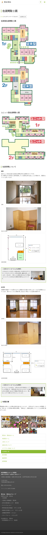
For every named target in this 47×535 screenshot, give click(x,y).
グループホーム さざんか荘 (9, 515)
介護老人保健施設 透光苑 (9, 500)
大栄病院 (4, 498)
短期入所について (7, 445)
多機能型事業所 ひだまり (9, 512)
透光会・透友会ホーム (8, 435)
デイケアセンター (7, 505)
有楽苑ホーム (5, 438)
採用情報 (4, 461)
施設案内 (4, 458)
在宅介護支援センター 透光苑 (10, 503)
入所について (5, 442)
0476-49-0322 (7, 485)
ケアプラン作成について (8, 448)
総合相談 (4, 454)
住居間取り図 (23, 16)
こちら (2, 16)
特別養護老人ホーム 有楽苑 (9, 520)
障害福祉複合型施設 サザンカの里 (11, 508)
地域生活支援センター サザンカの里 (12, 510)
